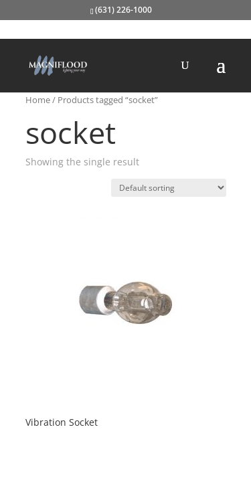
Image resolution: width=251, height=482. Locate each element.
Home (37, 100)
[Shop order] (168, 188)
